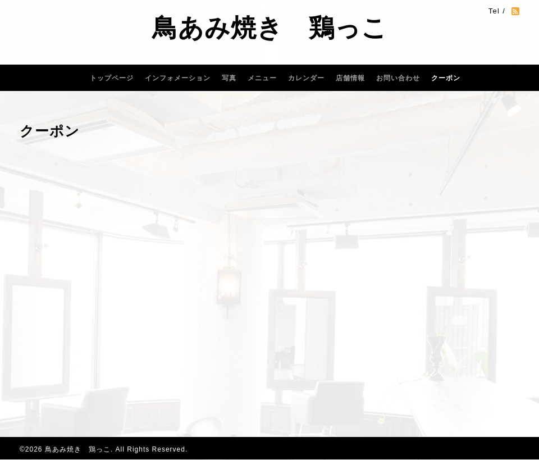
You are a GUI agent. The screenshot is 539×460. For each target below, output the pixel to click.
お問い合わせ (398, 78)
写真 (229, 78)
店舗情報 (350, 78)
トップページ (112, 78)
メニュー (262, 78)
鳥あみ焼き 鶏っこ (269, 27)
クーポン (445, 78)
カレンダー (306, 78)
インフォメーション (178, 78)
